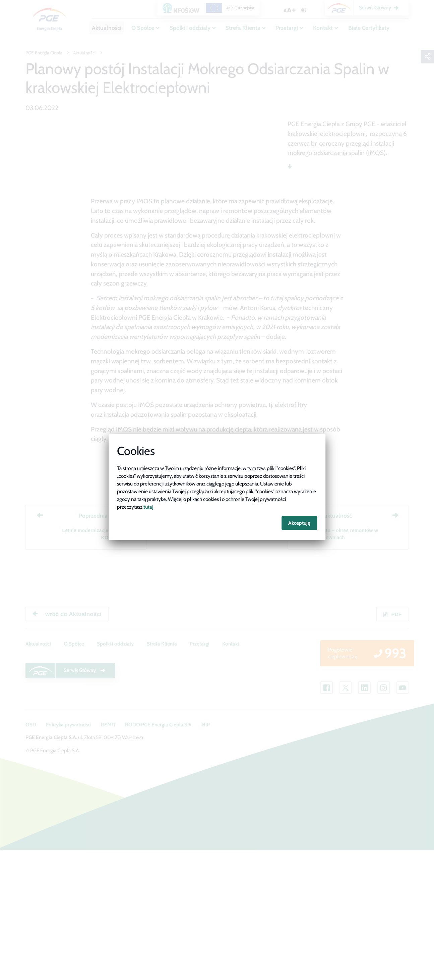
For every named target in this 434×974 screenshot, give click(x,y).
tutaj (148, 506)
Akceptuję (299, 523)
